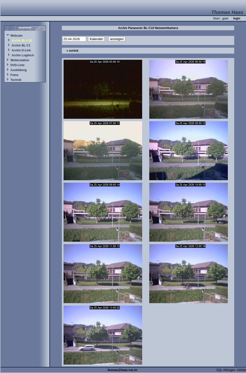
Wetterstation (20, 60)
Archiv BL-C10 (22, 40)
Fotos (15, 75)
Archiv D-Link (21, 50)
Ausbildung (19, 70)
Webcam (17, 35)
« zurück (73, 50)
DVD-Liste (18, 65)
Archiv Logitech (23, 55)
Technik (16, 80)
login (236, 18)
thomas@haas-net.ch (122, 370)
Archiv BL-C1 (21, 45)
